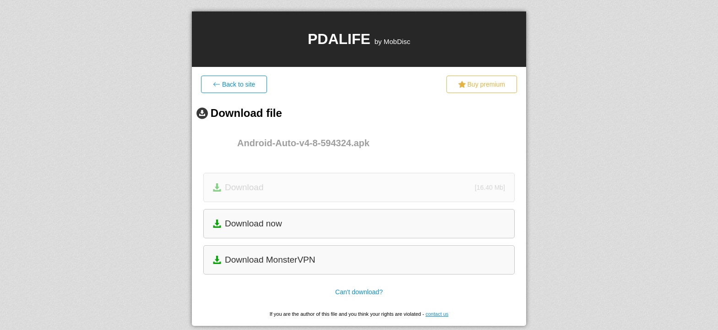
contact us (436, 314)
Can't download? (359, 292)
